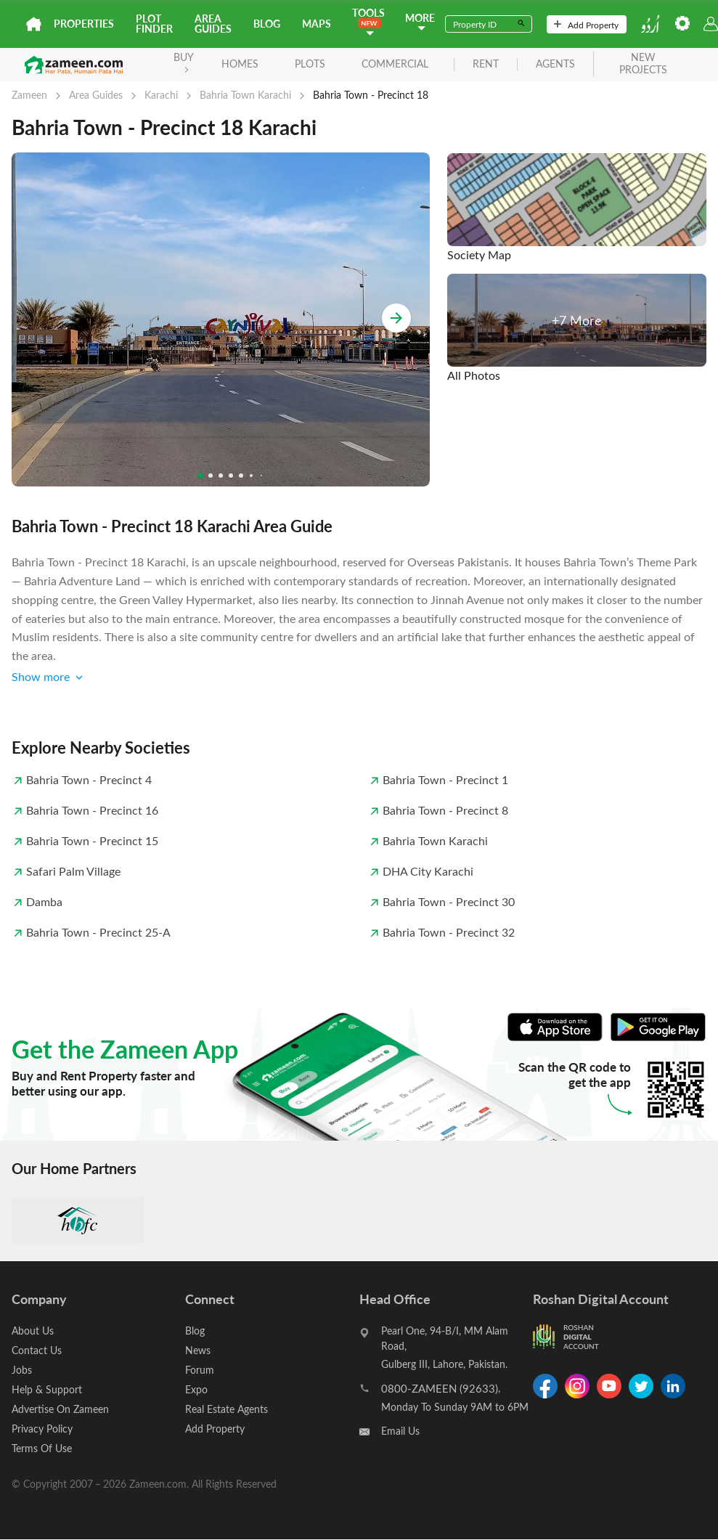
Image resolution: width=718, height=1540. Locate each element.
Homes (239, 63)
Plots (310, 63)
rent (486, 64)
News (198, 1350)
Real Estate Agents (226, 1409)
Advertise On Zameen (60, 1409)
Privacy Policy (42, 1428)
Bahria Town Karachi (245, 95)
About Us (33, 1330)
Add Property (586, 24)
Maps (316, 23)
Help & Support (47, 1389)
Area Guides (213, 24)
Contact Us (37, 1350)
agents (555, 64)
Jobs (22, 1370)
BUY (184, 61)
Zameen (29, 95)
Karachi (161, 95)
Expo (196, 1389)
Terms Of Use (42, 1448)
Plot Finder (154, 24)
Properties (84, 23)
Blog (266, 23)
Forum (199, 1370)
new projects (643, 64)
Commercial (395, 63)
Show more (49, 677)
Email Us (400, 1431)
